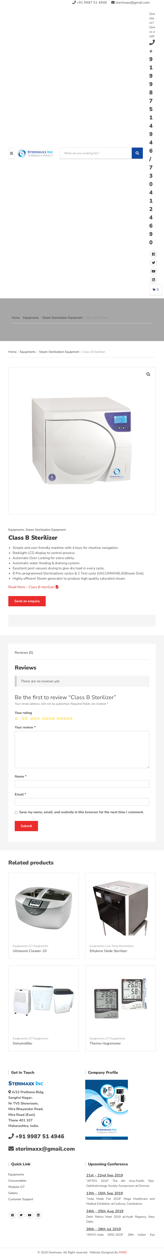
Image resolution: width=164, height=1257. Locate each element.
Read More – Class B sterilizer (33, 587)
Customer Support (20, 1199)
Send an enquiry (27, 601)
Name (20, 776)
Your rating (23, 713)
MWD (123, 1252)
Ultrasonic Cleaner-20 (30, 951)
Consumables (17, 1181)
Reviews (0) (24, 652)
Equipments (31, 318)
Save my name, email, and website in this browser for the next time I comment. (81, 812)
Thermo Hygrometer (105, 1043)
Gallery (13, 1193)
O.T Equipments (38, 946)
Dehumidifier (22, 1043)
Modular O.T (16, 1187)
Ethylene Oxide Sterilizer (108, 951)
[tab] (24, 652)
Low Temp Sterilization (119, 946)
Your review (25, 727)
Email (20, 794)
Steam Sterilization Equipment (62, 318)
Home (16, 318)
